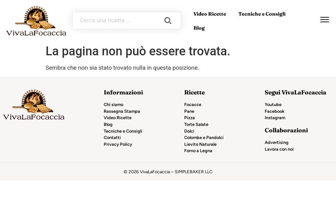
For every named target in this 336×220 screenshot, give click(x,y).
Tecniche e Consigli (262, 14)
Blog (199, 28)
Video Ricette (209, 14)
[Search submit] (168, 20)
